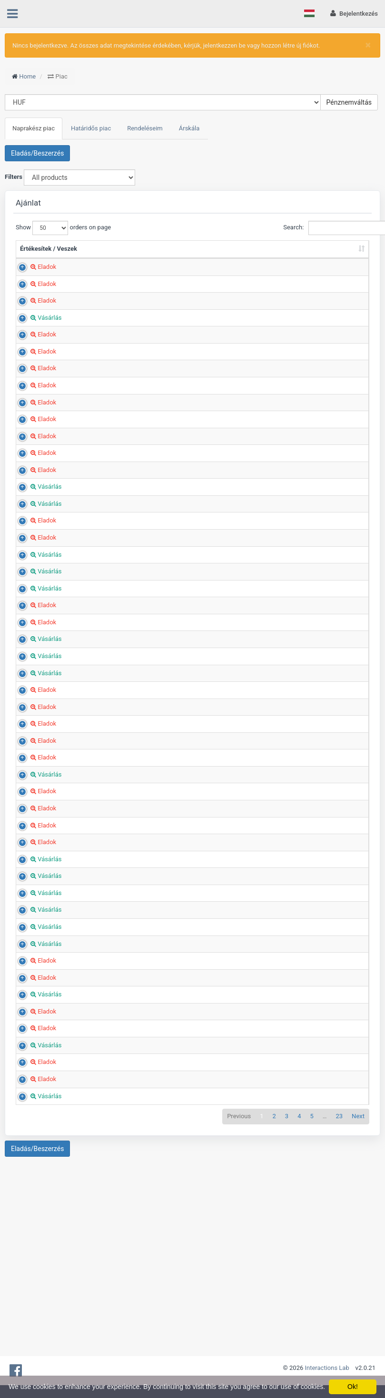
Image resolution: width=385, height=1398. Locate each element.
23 (339, 1248)
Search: (326, 228)
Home (27, 76)
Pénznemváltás (349, 102)
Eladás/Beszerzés (37, 153)
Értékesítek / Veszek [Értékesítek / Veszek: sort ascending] (37, 253)
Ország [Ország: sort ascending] (294, 257)
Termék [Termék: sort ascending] (85, 257)
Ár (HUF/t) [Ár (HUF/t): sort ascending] (198, 253)
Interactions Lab (327, 1367)
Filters (13, 176)
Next (358, 1248)
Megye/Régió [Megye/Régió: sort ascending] (247, 257)
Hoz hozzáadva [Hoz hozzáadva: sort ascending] (337, 253)
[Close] (368, 45)
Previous (239, 1248)
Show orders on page (50, 228)
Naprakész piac (33, 128)
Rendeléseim (145, 128)
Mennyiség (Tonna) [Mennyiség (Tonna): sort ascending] (154, 253)
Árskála (189, 128)
